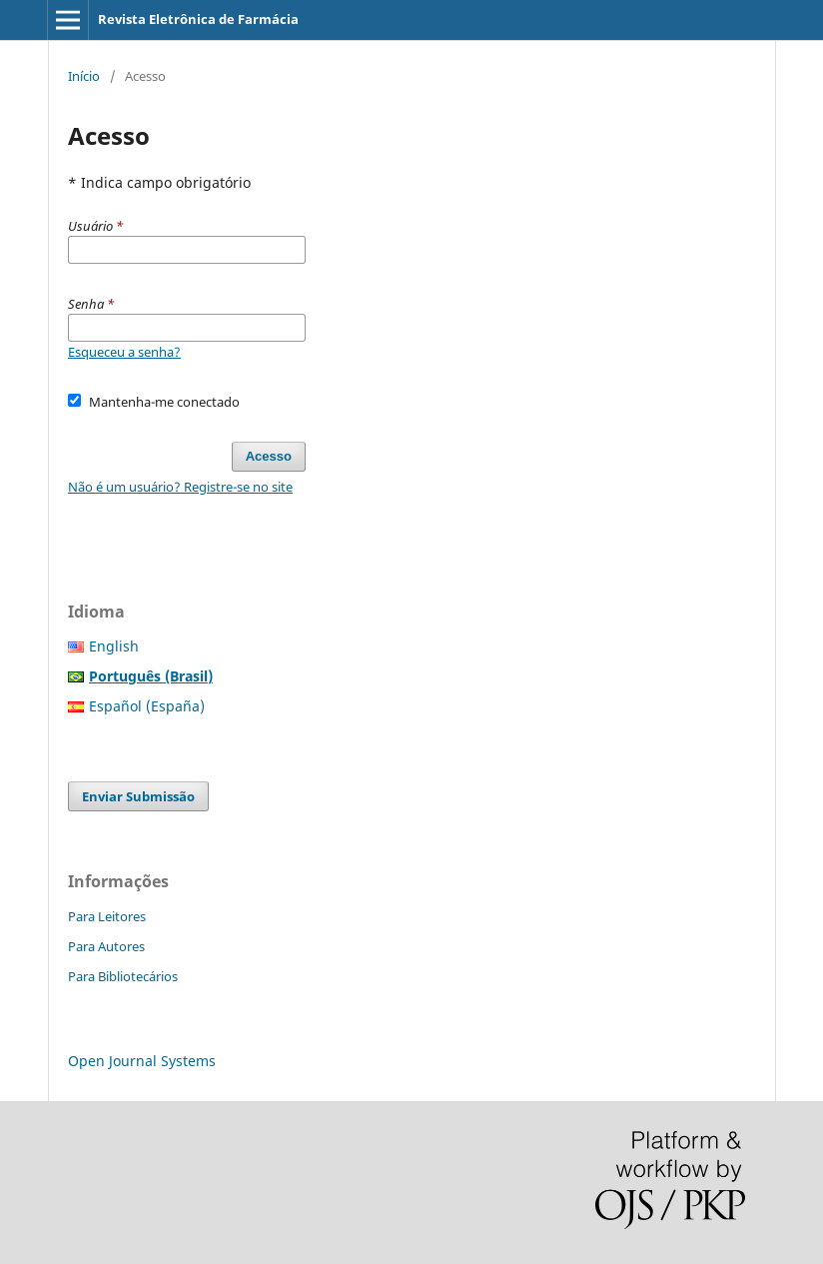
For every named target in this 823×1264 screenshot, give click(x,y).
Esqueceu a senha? (124, 352)
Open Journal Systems (142, 1060)
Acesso (269, 456)
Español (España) (147, 705)
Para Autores (106, 946)
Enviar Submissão (138, 796)
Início (84, 76)
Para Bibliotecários (123, 976)
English (114, 645)
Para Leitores (107, 916)
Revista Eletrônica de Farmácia (198, 19)
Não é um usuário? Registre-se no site (180, 487)
